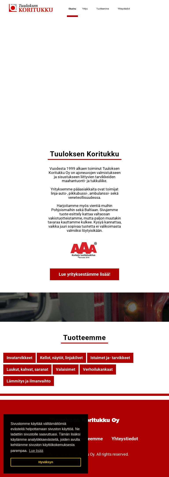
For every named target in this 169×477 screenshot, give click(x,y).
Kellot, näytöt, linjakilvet (61, 357)
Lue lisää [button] (36, 451)
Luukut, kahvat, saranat (27, 369)
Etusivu (72, 8)
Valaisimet (65, 369)
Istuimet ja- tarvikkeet (110, 357)
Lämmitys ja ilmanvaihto (29, 381)
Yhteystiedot (124, 8)
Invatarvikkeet (19, 357)
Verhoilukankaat (98, 369)
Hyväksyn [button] (45, 462)
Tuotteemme (102, 8)
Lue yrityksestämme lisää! (84, 274)
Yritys (85, 8)
